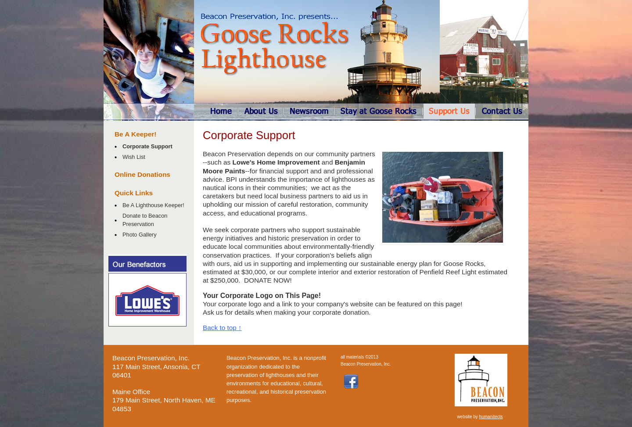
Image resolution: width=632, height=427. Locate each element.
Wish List (133, 157)
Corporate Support (147, 146)
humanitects (491, 416)
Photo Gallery (139, 234)
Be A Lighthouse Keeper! (153, 205)
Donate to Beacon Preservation (144, 219)
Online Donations (142, 174)
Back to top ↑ (222, 327)
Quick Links (134, 193)
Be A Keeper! (135, 134)
